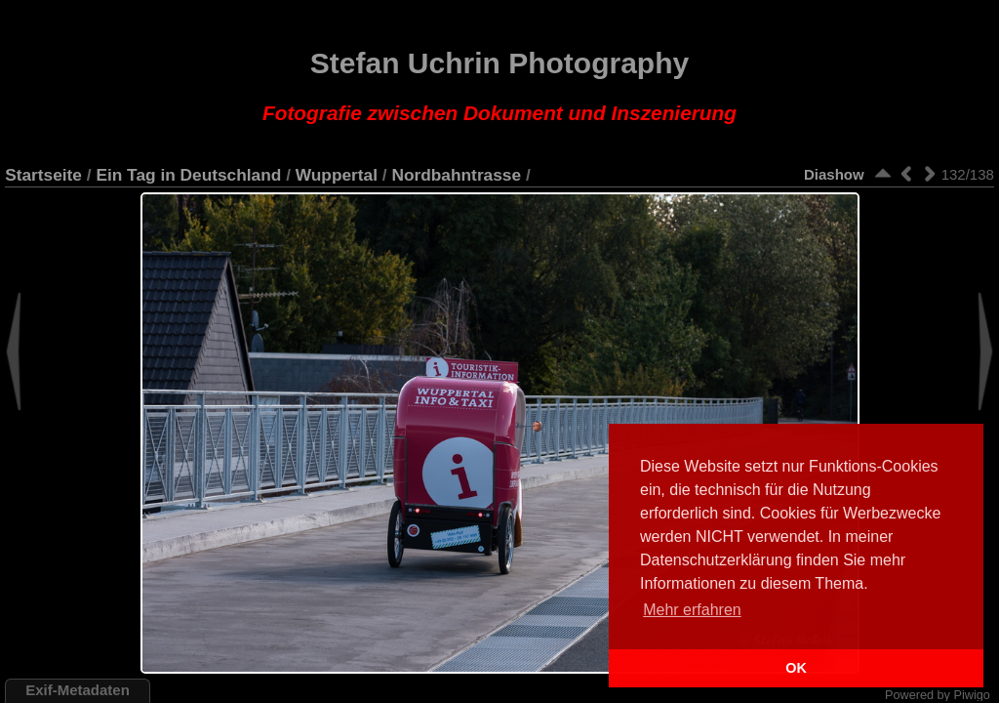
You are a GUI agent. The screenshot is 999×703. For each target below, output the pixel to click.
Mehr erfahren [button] (692, 609)
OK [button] (796, 668)
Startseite (43, 175)
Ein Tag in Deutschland (188, 175)
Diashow (834, 174)
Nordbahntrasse (456, 175)
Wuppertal (337, 175)
